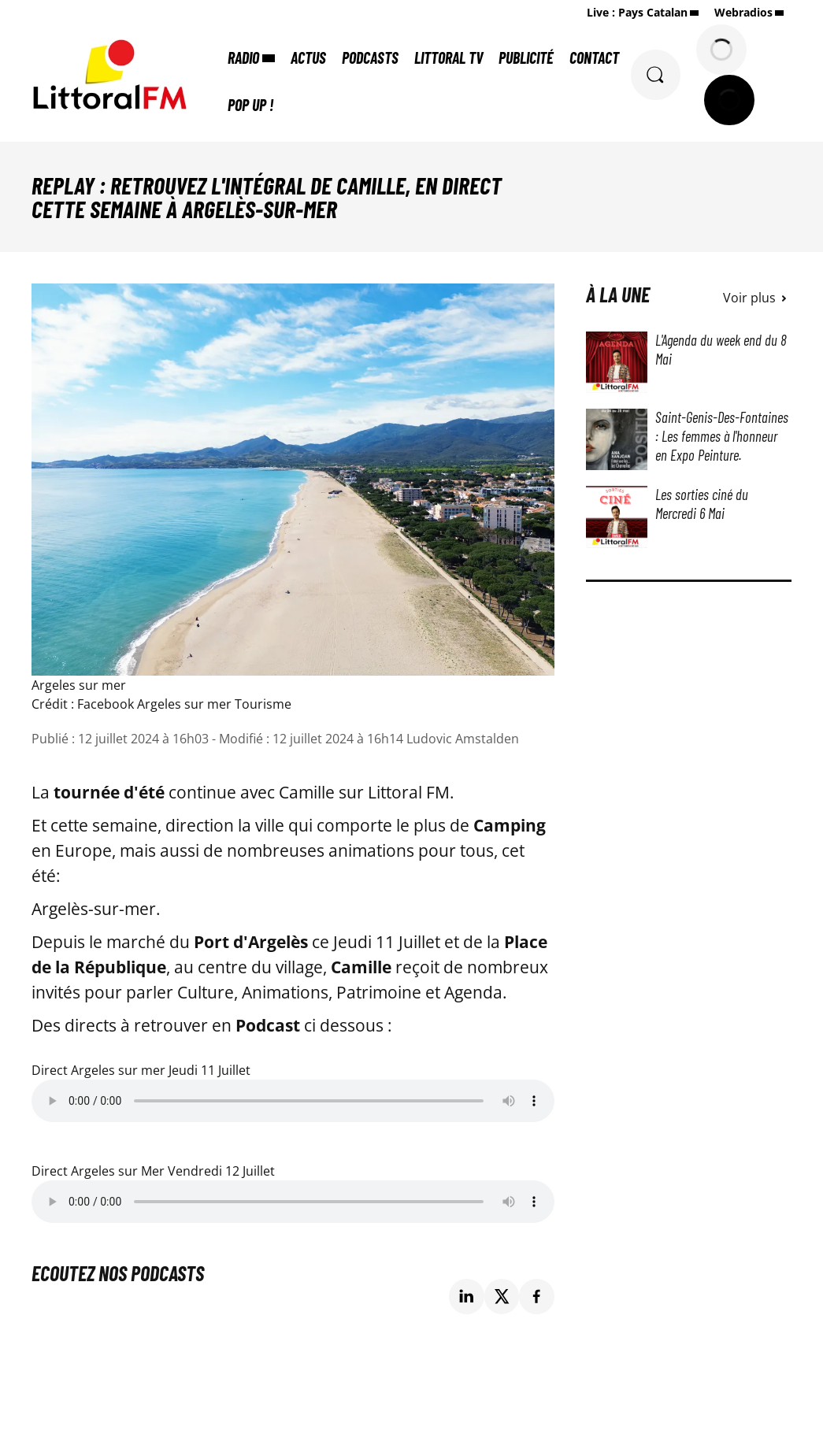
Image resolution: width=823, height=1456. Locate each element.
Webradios (743, 12)
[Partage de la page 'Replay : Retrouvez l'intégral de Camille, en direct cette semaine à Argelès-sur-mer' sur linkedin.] (466, 1296)
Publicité (526, 57)
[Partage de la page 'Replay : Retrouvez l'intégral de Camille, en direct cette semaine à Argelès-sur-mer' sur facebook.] (536, 1296)
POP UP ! (251, 104)
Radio (244, 57)
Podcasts (371, 57)
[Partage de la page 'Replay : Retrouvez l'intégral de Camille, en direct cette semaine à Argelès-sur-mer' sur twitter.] (502, 1296)
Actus (309, 57)
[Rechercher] (655, 75)
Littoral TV (449, 57)
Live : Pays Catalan (637, 12)
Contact (595, 57)
